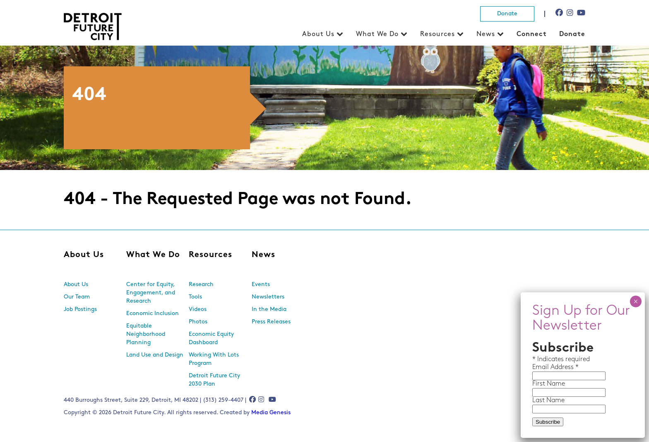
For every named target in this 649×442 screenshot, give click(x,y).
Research (201, 285)
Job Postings (80, 309)
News (485, 34)
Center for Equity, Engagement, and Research (150, 293)
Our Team (77, 297)
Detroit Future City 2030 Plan (214, 380)
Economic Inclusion (152, 314)
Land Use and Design (154, 355)
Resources (437, 34)
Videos (198, 309)
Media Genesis (271, 413)
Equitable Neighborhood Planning (145, 334)
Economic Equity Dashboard (211, 338)
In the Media (269, 309)
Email (541, 367)
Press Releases (271, 322)
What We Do (377, 34)
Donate (507, 14)
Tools (195, 297)
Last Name (548, 400)
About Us (318, 34)
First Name (548, 384)
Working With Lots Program (214, 359)
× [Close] (635, 301)
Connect (532, 34)
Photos (198, 322)
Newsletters (268, 297)
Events (261, 285)
